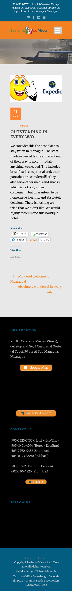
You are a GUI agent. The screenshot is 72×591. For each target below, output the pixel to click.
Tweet (32, 239)
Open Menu (58, 30)
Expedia (23, 126)
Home (28, 558)
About (41, 558)
